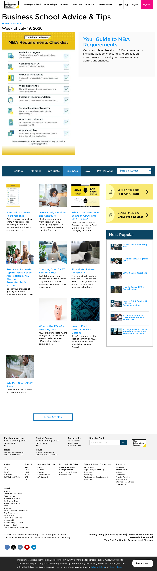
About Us (88, 479)
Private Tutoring (123, 477)
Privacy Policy (98, 567)
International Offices (125, 482)
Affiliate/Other (74, 446)
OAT (26, 479)
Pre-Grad (90, 4)
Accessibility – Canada (14, 523)
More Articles (53, 417)
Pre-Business (105, 4)
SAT (6, 467)
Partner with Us (11, 501)
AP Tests (8, 475)
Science (40, 470)
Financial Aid (65, 475)
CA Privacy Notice (116, 534)
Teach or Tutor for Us (13, 494)
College (19, 171)
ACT (6, 470)
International (74, 441)
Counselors (121, 484)
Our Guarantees (11, 513)
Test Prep (88, 475)
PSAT (6, 472)
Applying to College (68, 472)
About (7, 491)
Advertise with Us (12, 503)
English (40, 472)
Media (7, 506)
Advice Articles (122, 470)
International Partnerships (16, 511)
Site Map (148, 540)
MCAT (27, 475)
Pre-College (50, 4)
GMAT (27, 470)
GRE (26, 467)
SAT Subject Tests (12, 477)
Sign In (135, 4)
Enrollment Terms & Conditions (13, 516)
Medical (36, 171)
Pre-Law (77, 4)
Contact (7, 508)
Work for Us (9, 496)
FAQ (6, 446)
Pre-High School (32, 4)
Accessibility (9, 520)
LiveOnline (120, 475)
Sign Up (147, 4)
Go (123, 442)
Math (39, 467)
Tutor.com (88, 472)
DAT (26, 477)
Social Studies (43, 475)
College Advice (66, 470)
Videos (119, 472)
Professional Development (96, 477)
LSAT (27, 472)
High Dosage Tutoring (94, 470)
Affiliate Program (12, 498)
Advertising (73, 443)
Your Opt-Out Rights (115, 540)
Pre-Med (64, 4)
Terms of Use (115, 567)
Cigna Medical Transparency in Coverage (16, 526)
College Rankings (67, 467)
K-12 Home (89, 467)
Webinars (120, 467)
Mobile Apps (121, 479)
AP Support (42, 477)
